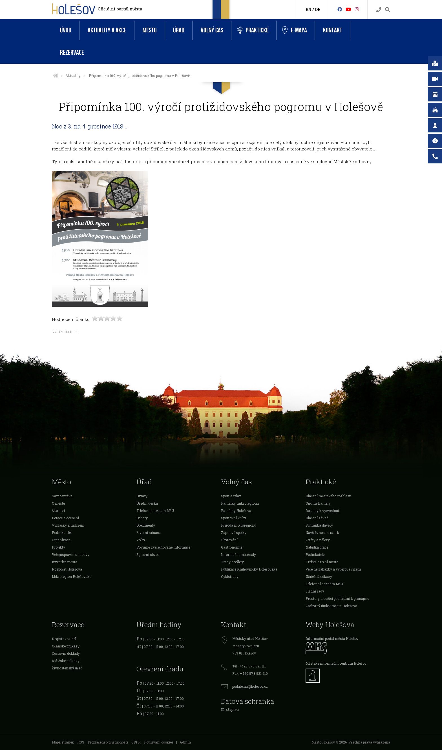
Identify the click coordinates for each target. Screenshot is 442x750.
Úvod (65, 30)
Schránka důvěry (319, 525)
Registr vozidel (64, 638)
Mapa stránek (63, 742)
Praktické (253, 30)
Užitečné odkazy (319, 576)
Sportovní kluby (233, 518)
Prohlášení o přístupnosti (108, 742)
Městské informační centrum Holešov (336, 663)
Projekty (58, 547)
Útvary (141, 496)
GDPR (136, 742)
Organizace (61, 540)
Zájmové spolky (233, 532)
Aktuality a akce (107, 30)
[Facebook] (339, 9)
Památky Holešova (236, 510)
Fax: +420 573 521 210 (250, 673)
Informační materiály (238, 554)
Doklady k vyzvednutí (323, 510)
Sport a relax (231, 496)
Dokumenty (145, 525)
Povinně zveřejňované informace (163, 547)
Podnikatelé (61, 532)
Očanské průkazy (65, 646)
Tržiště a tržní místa (322, 562)
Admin (185, 742)
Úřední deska (147, 503)
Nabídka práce (317, 547)
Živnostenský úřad (67, 668)
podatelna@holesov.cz (250, 686)
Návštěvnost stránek (322, 532)
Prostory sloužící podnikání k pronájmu (337, 598)
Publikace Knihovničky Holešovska (249, 569)
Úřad (178, 30)
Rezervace (72, 52)
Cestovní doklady (66, 653)
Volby (140, 540)
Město (150, 30)
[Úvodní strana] (55, 75)
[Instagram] (356, 9)
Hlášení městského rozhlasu (328, 496)
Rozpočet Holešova (67, 569)
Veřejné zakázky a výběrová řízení (333, 569)
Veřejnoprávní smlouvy (70, 554)
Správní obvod (148, 554)
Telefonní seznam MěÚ (155, 510)
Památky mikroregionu (240, 503)
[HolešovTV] (348, 9)
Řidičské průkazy (65, 660)
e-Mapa (294, 30)
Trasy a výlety (232, 562)
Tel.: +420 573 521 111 (249, 666)
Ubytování (229, 540)
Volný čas (212, 30)
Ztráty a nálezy (318, 540)
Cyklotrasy (229, 576)
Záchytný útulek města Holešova (331, 605)
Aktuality (73, 75)
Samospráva (62, 496)
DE (317, 9)
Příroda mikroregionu (238, 525)
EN (308, 9)
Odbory (142, 518)
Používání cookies (159, 742)
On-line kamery (318, 503)
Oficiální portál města (120, 9)
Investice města (64, 562)
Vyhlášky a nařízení (68, 525)
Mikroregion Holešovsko (71, 576)
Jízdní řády (315, 591)
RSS (80, 742)
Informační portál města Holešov (332, 638)
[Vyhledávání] (387, 10)
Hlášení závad (317, 518)
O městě (58, 503)
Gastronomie (231, 547)
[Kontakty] (378, 10)
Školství (58, 510)
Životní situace (148, 532)
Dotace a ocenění (65, 518)
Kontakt (332, 30)
